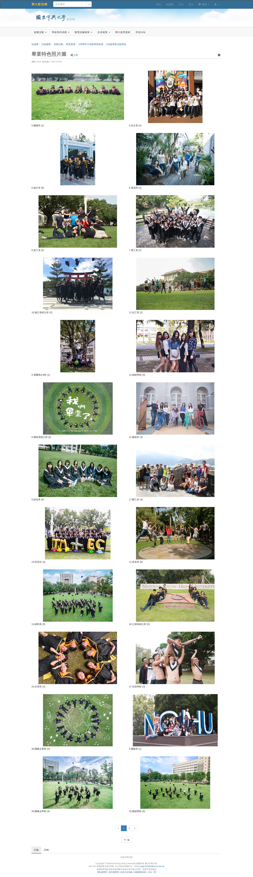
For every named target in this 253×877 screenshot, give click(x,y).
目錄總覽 (46, 44)
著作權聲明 (114, 872)
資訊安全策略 (126, 872)
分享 (75, 55)
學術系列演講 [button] (60, 32)
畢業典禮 (70, 44)
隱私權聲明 (102, 872)
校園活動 (58, 44)
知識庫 (35, 44)
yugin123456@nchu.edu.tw (152, 866)
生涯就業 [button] (104, 32)
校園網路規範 (140, 872)
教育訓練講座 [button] (83, 32)
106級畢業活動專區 (116, 44)
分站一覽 (152, 872)
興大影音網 (39, 4)
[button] (217, 4)
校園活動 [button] (40, 32)
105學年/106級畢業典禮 (90, 44)
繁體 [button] (203, 4)
